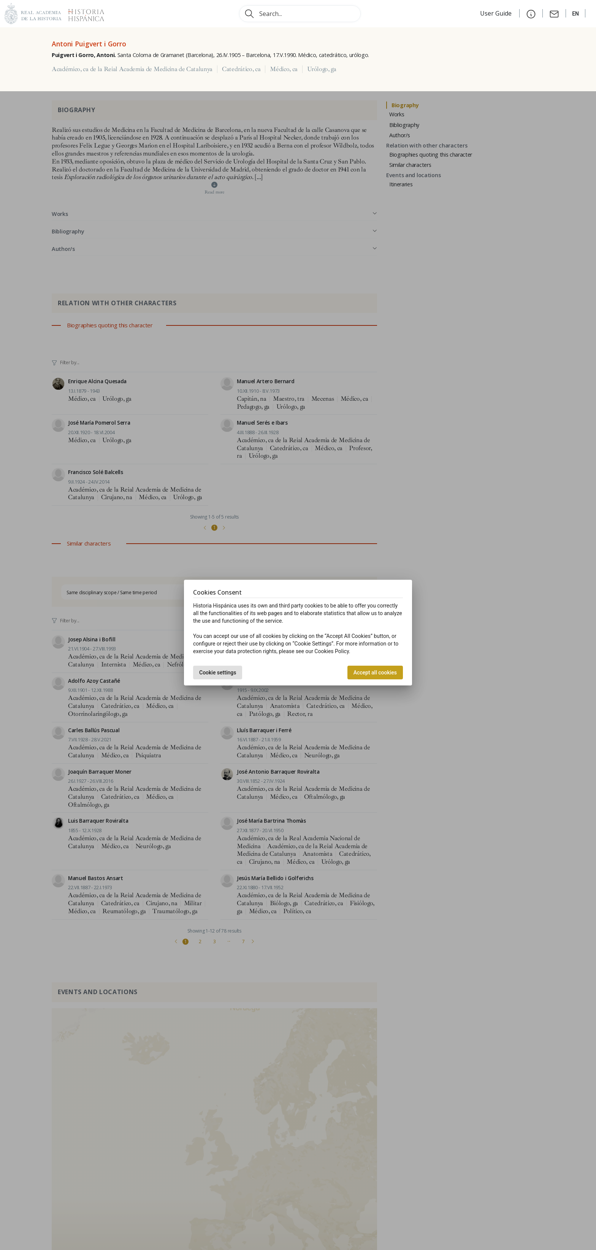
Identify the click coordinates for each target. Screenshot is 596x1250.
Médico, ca (284, 69)
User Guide (496, 13)
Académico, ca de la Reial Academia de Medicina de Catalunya (132, 69)
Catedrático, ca (241, 69)
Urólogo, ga (321, 69)
